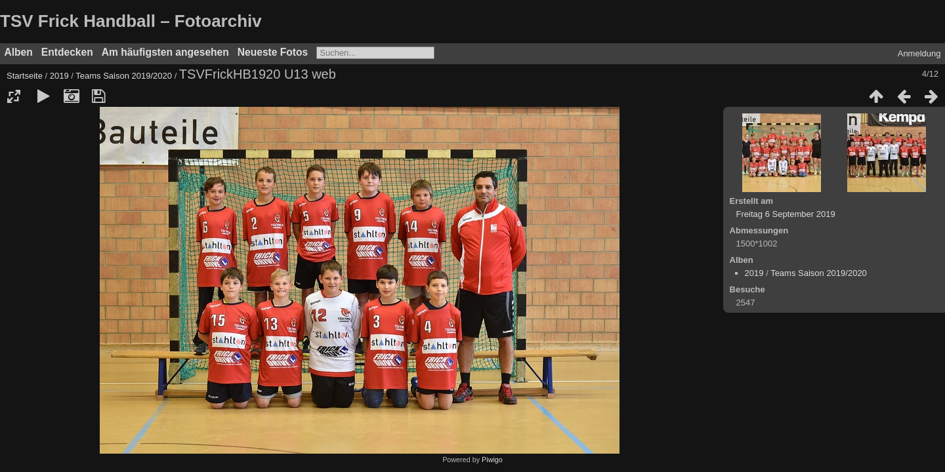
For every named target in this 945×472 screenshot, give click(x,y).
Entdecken (67, 52)
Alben (19, 52)
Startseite (25, 76)
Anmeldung (919, 53)
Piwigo (492, 459)
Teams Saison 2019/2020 (123, 76)
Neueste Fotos (273, 52)
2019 (59, 76)
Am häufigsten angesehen (165, 52)
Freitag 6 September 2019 (785, 214)
